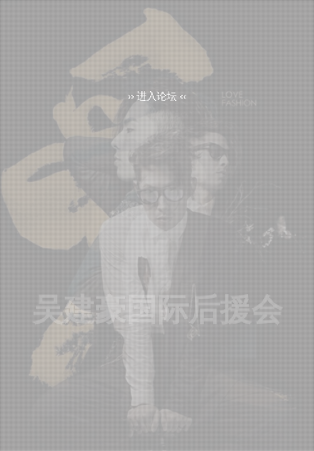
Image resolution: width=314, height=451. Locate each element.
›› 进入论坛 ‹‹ (156, 96)
